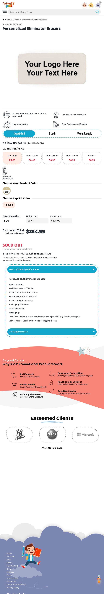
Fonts (9, 575)
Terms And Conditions (16, 584)
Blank (52, 133)
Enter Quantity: (11, 216)
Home (7, 19)
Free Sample (84, 133)
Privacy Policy (12, 587)
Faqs (8, 559)
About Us (10, 556)
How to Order (12, 578)
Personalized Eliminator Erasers (35, 19)
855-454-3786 (5, 171)
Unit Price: (31, 216)
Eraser (16, 19)
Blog (8, 569)
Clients (9, 562)
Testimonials (12, 565)
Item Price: (55, 216)
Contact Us (11, 581)
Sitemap (10, 572)
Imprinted (19, 133)
